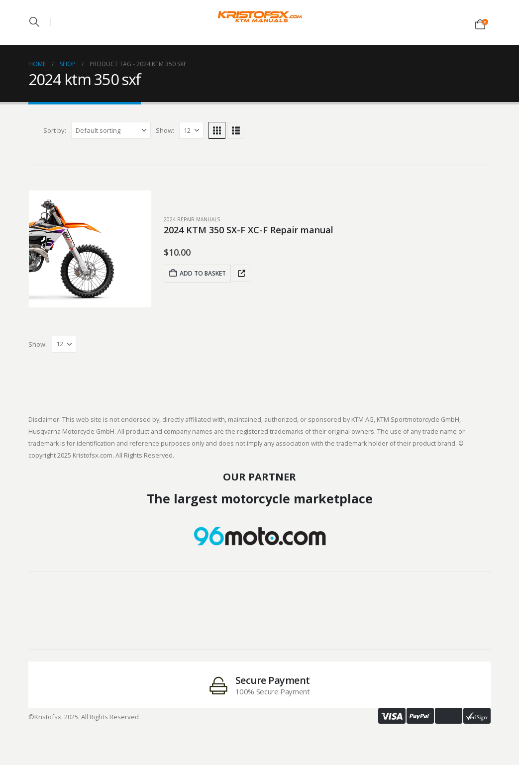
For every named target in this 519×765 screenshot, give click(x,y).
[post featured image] (90, 249)
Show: (165, 130)
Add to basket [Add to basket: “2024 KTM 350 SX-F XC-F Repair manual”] (197, 273)
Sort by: (54, 130)
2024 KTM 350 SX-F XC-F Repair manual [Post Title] (248, 230)
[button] (34, 22)
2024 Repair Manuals (192, 219)
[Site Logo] (259, 16)
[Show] (191, 130)
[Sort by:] (111, 130)
